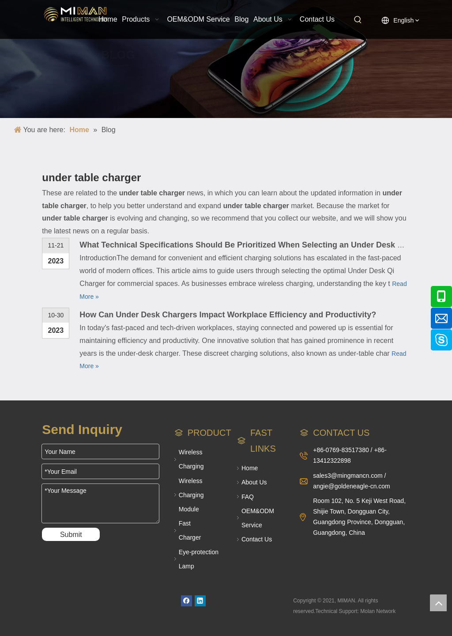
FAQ (247, 496)
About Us (254, 482)
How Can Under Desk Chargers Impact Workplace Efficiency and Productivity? (227, 314)
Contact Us (256, 539)
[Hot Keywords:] (358, 20)
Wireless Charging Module (191, 495)
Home (249, 468)
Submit (71, 534)
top (438, 602)
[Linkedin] (200, 600)
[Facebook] (186, 600)
